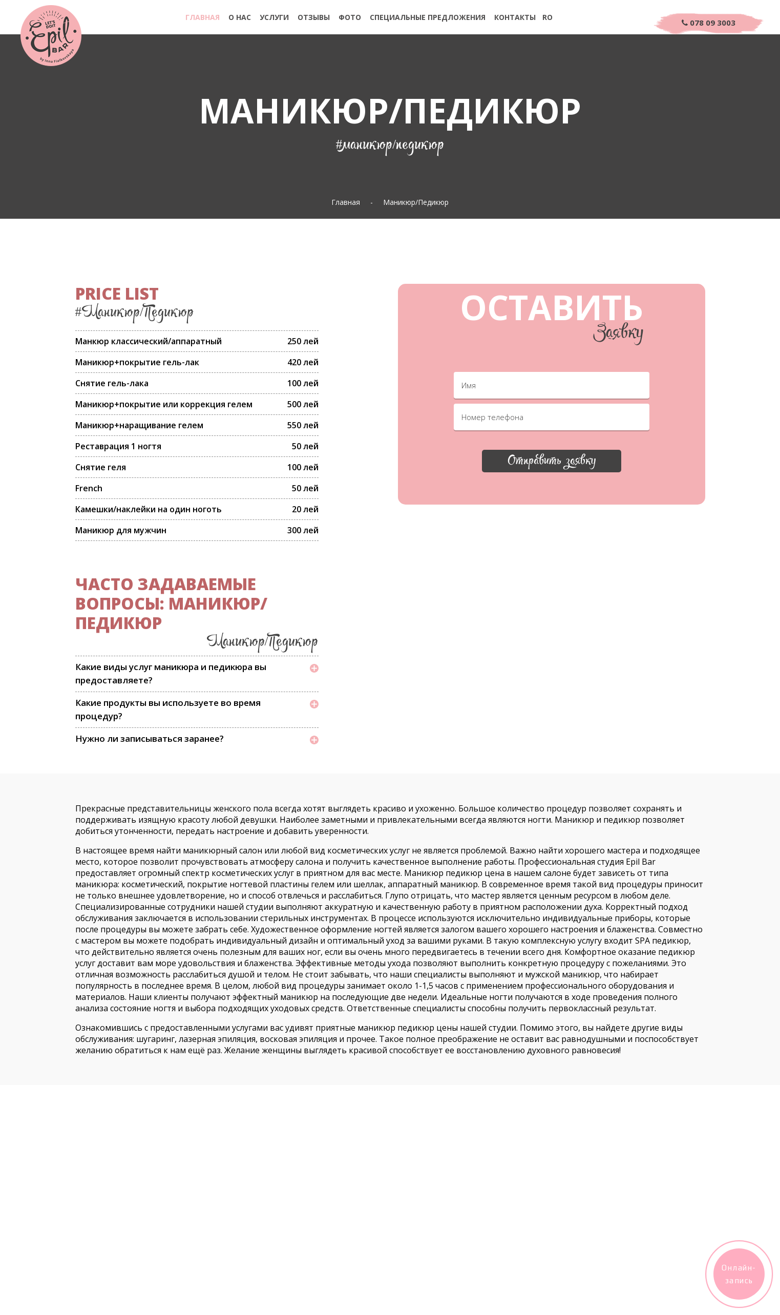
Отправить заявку (552, 462)
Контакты (515, 17)
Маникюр (574, 819)
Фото (350, 17)
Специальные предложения (428, 17)
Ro (547, 17)
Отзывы (314, 17)
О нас (239, 17)
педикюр (621, 819)
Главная (202, 17)
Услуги (274, 17)
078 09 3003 (708, 22)
